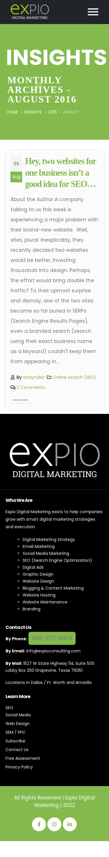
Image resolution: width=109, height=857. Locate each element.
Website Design (38, 581)
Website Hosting (39, 595)
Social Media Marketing (46, 553)
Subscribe (15, 741)
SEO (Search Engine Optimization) (57, 560)
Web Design (18, 723)
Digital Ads (33, 567)
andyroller (33, 377)
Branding (31, 609)
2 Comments (31, 387)
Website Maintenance (45, 602)
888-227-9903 (52, 638)
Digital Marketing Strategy (49, 539)
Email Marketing (39, 546)
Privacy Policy (19, 767)
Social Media (18, 715)
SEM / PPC (16, 732)
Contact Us (17, 750)
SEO (9, 708)
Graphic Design (38, 574)
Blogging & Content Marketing (53, 588)
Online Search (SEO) (74, 377)
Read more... (21, 400)
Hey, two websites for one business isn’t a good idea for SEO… (60, 172)
